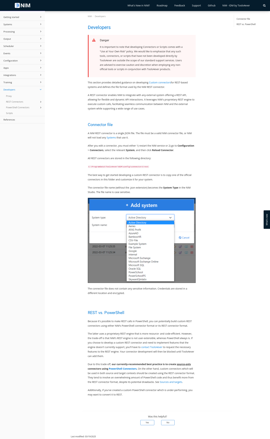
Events (23, 53)
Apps (23, 68)
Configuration (23, 60)
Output (23, 39)
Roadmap (162, 5)
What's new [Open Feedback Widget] (267, 219)
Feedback (179, 5)
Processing (23, 31)
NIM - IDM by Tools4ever (236, 5)
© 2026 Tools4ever (57, 436)
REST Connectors (24, 102)
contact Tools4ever (151, 347)
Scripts (9, 113)
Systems (23, 24)
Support (196, 5)
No (168, 422)
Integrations (23, 75)
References (9, 119)
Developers (23, 89)
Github (211, 5)
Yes (147, 422)
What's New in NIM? (138, 5)
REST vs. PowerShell (246, 24)
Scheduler (23, 46)
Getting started (23, 17)
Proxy (9, 96)
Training (23, 82)
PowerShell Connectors (24, 107)
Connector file (243, 18)
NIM (90, 16)
